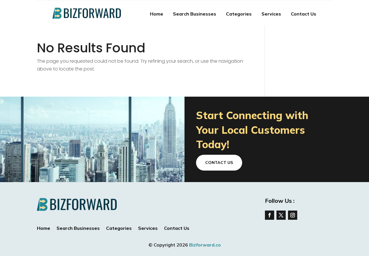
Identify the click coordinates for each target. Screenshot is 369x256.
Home (156, 14)
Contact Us (303, 14)
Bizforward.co (205, 245)
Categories (239, 14)
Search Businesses (194, 14)
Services (271, 14)
